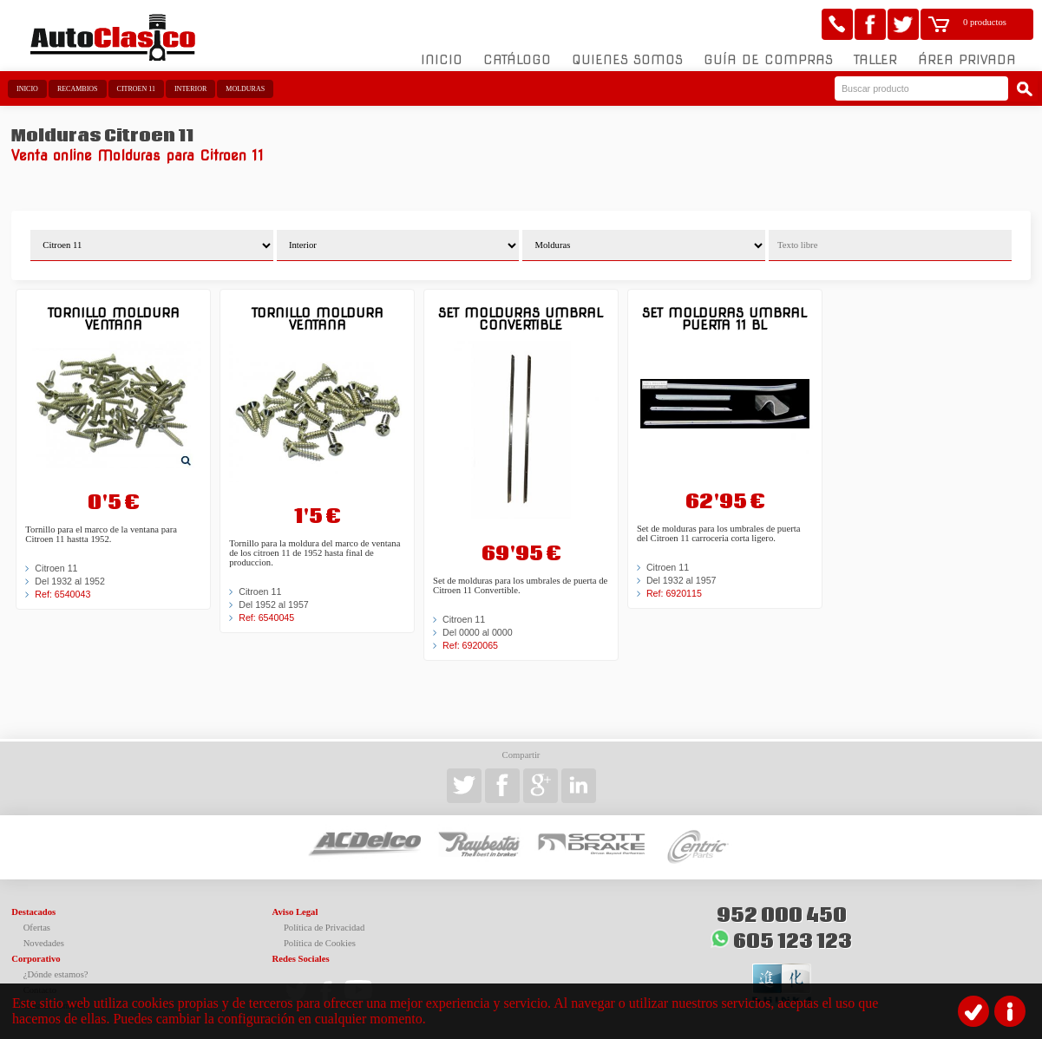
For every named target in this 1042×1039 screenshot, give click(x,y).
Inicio (441, 60)
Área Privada (967, 60)
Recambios (77, 89)
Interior (190, 89)
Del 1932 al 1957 (681, 580)
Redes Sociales (301, 959)
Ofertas (36, 927)
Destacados (33, 912)
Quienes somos (627, 60)
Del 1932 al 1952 (70, 581)
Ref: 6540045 (266, 617)
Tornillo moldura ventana (114, 318)
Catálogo (517, 60)
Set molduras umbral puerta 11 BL (724, 318)
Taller (875, 60)
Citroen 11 (136, 89)
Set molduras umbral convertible (520, 318)
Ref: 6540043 (62, 594)
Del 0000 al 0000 (477, 632)
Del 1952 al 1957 (274, 604)
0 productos (984, 22)
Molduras (245, 89)
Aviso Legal (295, 912)
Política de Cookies (320, 943)
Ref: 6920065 (470, 645)
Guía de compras (768, 60)
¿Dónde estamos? (55, 974)
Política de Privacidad (324, 927)
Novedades (43, 943)
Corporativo (35, 959)
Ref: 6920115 (674, 593)
